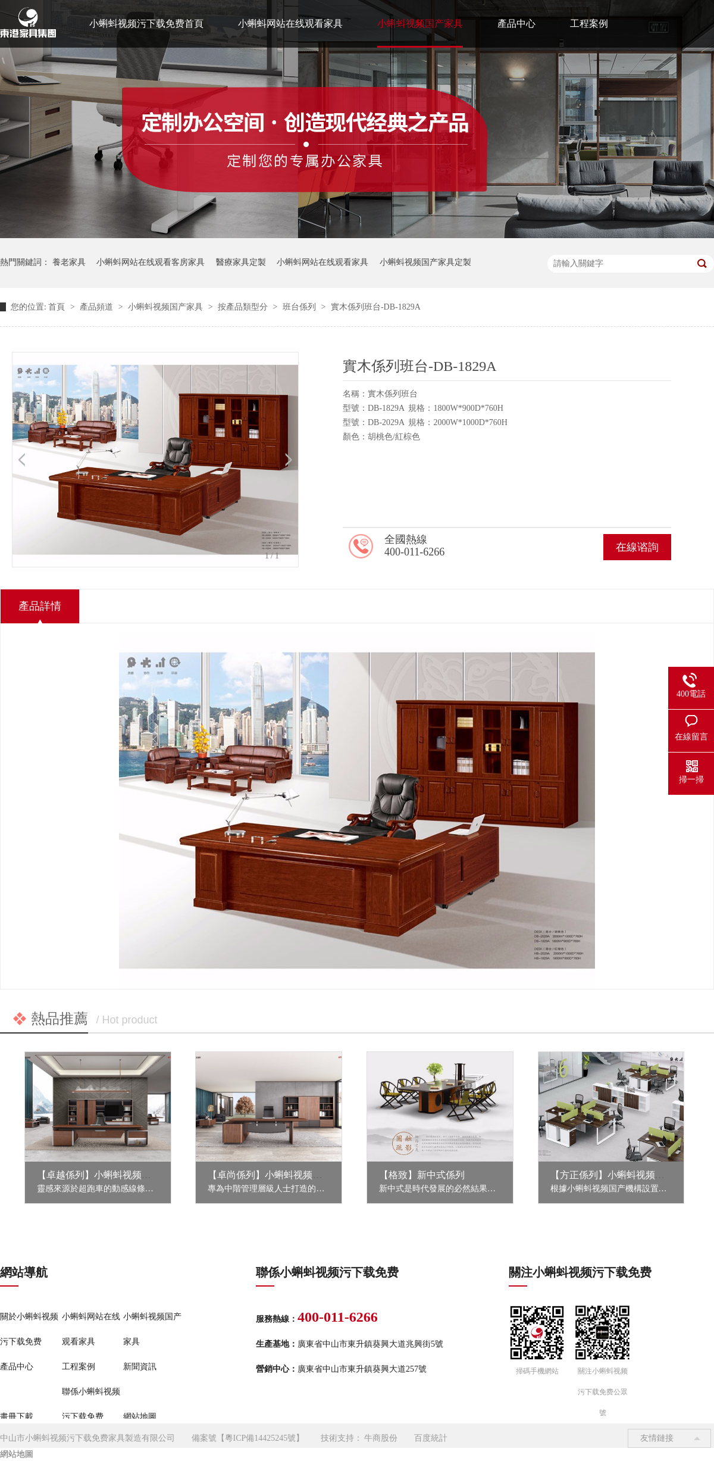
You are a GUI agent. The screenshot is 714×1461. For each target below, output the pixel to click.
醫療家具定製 (241, 262)
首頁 (57, 306)
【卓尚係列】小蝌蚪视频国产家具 (279, 1175)
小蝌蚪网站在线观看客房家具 (150, 262)
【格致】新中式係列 (422, 1175)
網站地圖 (139, 1416)
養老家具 (69, 262)
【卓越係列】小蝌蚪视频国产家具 (108, 1175)
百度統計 (430, 1438)
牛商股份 (380, 1438)
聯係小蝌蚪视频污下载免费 (91, 1404)
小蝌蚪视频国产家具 (420, 23)
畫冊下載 (16, 1416)
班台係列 (300, 306)
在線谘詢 (637, 547)
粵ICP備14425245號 (260, 1438)
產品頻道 (97, 306)
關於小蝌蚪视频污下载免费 (29, 1329)
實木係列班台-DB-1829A (376, 306)
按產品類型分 (244, 306)
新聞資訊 (139, 1366)
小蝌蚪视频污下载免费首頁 (146, 23)
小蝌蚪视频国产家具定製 (425, 262)
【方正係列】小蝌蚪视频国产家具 (621, 1175)
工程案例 (589, 23)
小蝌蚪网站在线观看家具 (290, 23)
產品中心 (516, 23)
